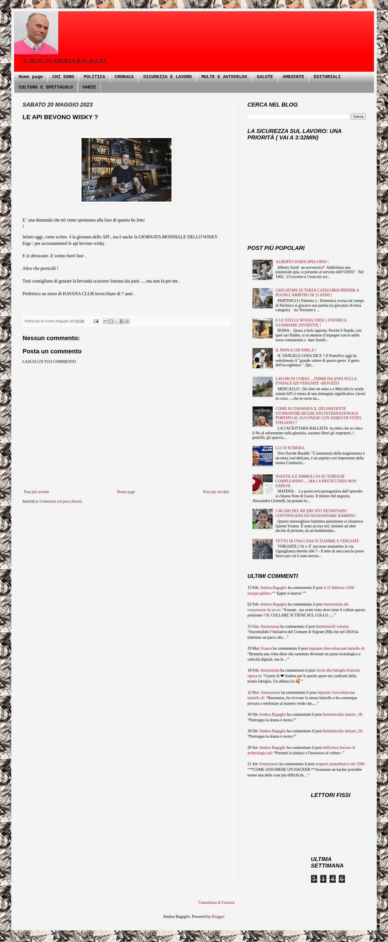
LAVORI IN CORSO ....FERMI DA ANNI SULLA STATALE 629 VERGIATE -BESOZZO (316, 381)
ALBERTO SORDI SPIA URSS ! (302, 262)
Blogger (217, 916)
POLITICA (94, 77)
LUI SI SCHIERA (290, 448)
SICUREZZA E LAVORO (167, 77)
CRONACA (124, 77)
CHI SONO (63, 77)
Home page (31, 77)
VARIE (89, 87)
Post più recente (36, 492)
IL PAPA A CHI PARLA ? (296, 350)
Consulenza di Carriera (216, 902)
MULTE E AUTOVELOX (224, 77)
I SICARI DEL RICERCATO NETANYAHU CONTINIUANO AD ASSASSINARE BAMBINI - (316, 513)
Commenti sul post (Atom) (61, 501)
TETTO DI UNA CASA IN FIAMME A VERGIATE (317, 541)
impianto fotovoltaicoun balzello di (336, 648)
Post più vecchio (216, 492)
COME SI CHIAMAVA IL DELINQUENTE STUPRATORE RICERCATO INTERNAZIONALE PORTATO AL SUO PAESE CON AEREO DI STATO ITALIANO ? (318, 415)
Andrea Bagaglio (273, 588)
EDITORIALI (327, 77)
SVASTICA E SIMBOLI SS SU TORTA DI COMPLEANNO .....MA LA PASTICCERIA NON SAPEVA (316, 481)
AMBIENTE (293, 77)
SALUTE (265, 77)
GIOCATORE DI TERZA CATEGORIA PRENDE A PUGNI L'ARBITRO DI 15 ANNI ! (317, 292)
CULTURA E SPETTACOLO (46, 87)
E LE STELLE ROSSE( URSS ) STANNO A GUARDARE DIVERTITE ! (311, 322)
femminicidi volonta (332, 626)
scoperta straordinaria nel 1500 (339, 764)
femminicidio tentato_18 (342, 714)
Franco (266, 648)
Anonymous (269, 626)
